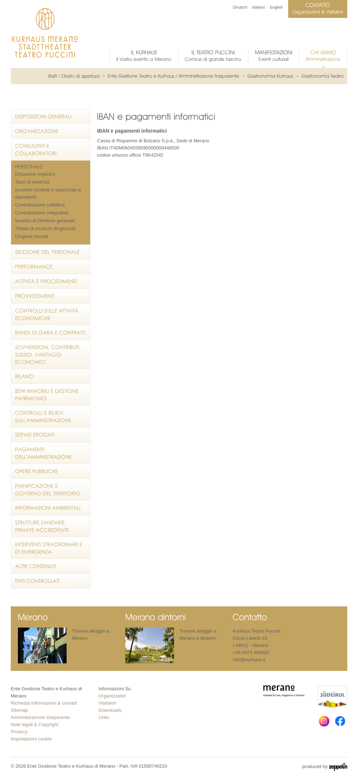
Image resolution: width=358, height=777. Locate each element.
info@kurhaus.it (249, 659)
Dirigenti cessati (31, 236)
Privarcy (19, 731)
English (276, 7)
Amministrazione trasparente (40, 717)
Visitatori (107, 703)
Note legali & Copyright (34, 724)
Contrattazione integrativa (41, 212)
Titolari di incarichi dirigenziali (45, 228)
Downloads (109, 710)
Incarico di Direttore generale (45, 220)
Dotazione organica (35, 174)
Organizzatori (112, 696)
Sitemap (19, 710)
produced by (324, 767)
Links (103, 717)
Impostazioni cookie (31, 739)
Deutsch (240, 7)
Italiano (258, 7)
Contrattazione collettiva (40, 205)
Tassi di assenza (32, 182)
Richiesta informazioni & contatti (44, 703)
